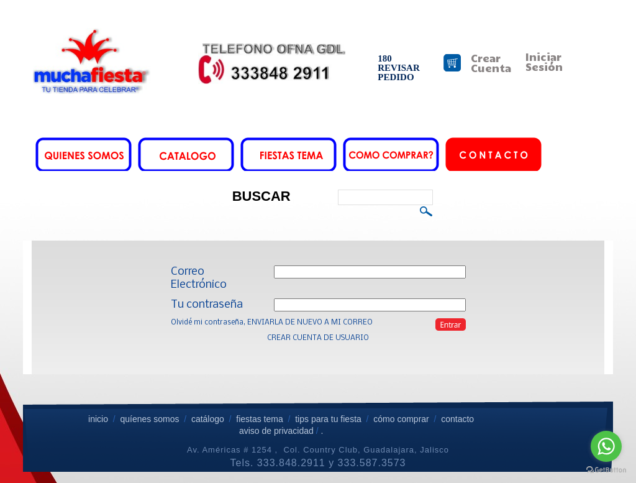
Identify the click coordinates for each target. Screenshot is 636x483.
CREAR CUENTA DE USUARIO (318, 338)
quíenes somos (149, 419)
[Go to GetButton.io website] (606, 470)
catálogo (207, 419)
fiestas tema (258, 419)
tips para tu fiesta (328, 419)
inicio (98, 419)
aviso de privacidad (276, 431)
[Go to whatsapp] (606, 446)
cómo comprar (402, 419)
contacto (457, 419)
